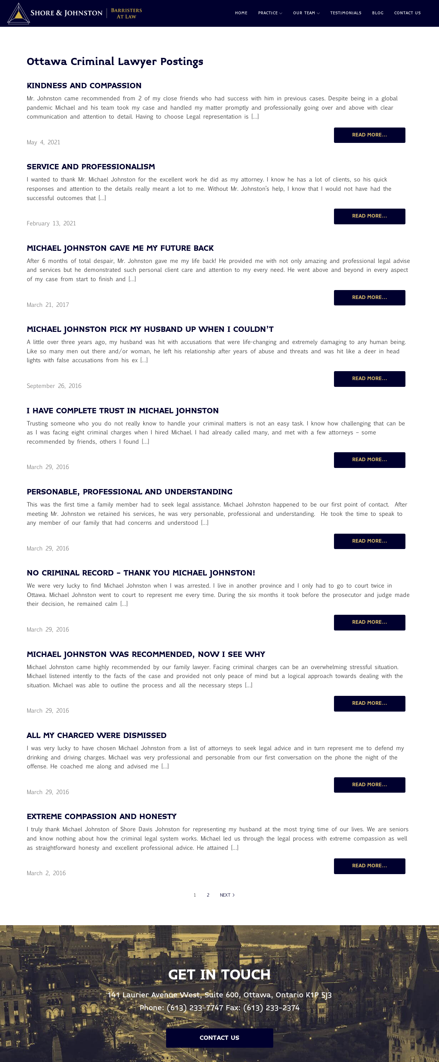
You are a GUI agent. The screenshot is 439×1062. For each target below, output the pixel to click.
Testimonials (345, 13)
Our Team (306, 13)
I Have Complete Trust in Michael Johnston (123, 411)
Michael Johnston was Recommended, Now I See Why (146, 654)
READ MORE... (369, 135)
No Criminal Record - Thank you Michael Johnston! (141, 573)
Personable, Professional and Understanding (130, 492)
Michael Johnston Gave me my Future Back (120, 248)
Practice (270, 13)
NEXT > (227, 895)
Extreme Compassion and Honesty (101, 817)
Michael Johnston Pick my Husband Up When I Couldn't (150, 329)
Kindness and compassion (84, 86)
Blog (378, 13)
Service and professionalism (91, 167)
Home (241, 13)
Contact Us (407, 13)
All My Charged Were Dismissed (96, 736)
